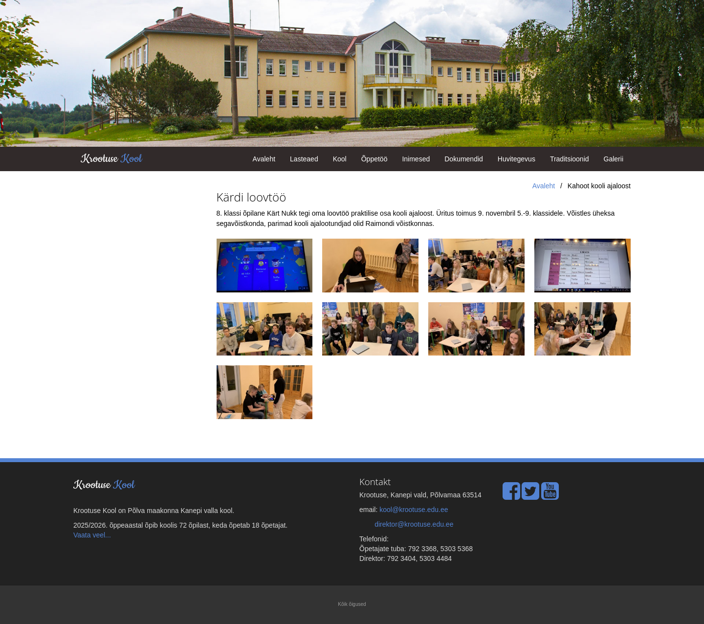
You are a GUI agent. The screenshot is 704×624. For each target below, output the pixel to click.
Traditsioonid (569, 159)
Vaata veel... (92, 535)
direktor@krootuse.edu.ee (413, 524)
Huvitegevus (516, 159)
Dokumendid (463, 159)
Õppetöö (374, 159)
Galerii (613, 159)
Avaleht (264, 159)
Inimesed (416, 159)
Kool (340, 159)
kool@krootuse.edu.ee (413, 509)
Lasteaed (304, 159)
